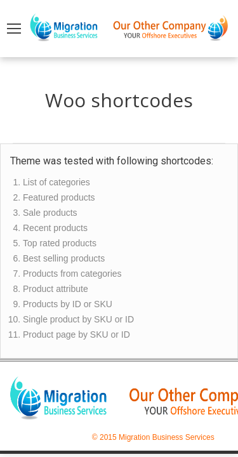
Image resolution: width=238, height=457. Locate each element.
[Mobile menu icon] (14, 28)
